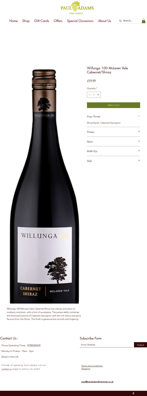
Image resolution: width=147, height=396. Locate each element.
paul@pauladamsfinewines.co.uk (97, 381)
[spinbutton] (93, 94)
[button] (144, 21)
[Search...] (129, 20)
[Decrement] (89, 94)
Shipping (85, 368)
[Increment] (98, 94)
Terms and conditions (92, 365)
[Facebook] (133, 393)
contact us (6, 368)
